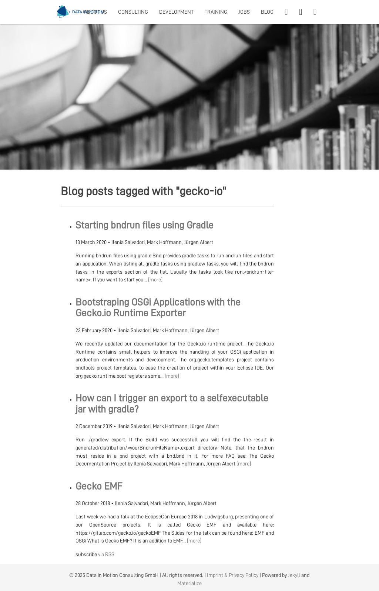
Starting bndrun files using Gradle (145, 225)
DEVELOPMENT (176, 11)
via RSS (106, 554)
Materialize (189, 583)
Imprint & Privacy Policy (232, 575)
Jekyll (294, 575)
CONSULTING (133, 11)
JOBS (244, 11)
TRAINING (216, 11)
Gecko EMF (99, 486)
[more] (155, 279)
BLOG (267, 11)
